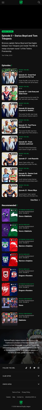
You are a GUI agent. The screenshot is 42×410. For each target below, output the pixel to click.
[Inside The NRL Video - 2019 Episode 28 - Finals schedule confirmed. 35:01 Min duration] (21, 143)
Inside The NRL (7, 31)
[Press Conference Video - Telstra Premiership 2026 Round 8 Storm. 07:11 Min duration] (21, 304)
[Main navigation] (3, 2)
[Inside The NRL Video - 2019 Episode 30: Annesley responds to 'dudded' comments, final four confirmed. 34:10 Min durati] (21, 109)
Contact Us (20, 397)
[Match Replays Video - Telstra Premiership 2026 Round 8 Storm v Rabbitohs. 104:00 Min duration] (21, 230)
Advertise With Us (30, 397)
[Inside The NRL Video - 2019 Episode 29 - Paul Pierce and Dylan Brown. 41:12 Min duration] (21, 126)
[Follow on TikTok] (26, 368)
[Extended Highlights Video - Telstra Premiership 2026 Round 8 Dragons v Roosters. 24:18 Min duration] (21, 289)
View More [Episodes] (35, 200)
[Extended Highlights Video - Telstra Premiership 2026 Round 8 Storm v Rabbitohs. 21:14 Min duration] (21, 215)
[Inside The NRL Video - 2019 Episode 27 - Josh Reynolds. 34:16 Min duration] (21, 158)
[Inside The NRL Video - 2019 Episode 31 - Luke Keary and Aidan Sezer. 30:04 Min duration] (21, 92)
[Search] (39, 2)
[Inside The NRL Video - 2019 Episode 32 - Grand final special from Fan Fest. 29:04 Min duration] (21, 76)
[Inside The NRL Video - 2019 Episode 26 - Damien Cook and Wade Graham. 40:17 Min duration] (21, 174)
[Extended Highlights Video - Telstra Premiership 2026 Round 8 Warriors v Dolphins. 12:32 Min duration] (21, 244)
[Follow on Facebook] (30, 368)
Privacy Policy (26, 392)
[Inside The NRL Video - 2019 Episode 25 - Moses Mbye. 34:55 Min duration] (21, 190)
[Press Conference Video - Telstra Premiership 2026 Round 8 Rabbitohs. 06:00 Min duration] (21, 319)
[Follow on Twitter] (34, 368)
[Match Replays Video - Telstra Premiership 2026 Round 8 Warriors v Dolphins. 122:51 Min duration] (21, 259)
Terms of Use (16, 392)
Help (13, 397)
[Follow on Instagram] (38, 368)
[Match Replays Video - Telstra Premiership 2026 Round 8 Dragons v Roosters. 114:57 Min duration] (21, 274)
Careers (8, 397)
